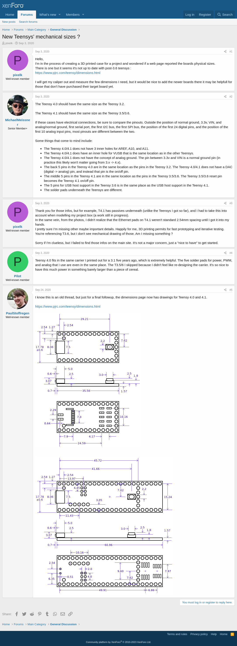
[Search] (225, 14)
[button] (60, 14)
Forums (27, 14)
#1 (231, 51)
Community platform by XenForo (118, 642)
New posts (9, 21)
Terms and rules (177, 634)
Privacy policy (199, 634)
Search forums (28, 21)
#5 (231, 289)
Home (9, 14)
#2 (231, 96)
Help (214, 634)
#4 (231, 252)
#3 (231, 203)
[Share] (225, 51)
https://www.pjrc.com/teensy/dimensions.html (67, 73)
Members (73, 14)
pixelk (9, 43)
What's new (47, 14)
